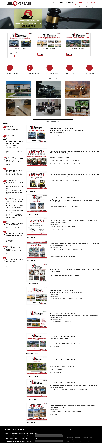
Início (53, 2)
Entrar (82, 7)
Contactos (69, 2)
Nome (37, 433)
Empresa (60, 2)
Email (37, 438)
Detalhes (11, 56)
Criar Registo (91, 7)
